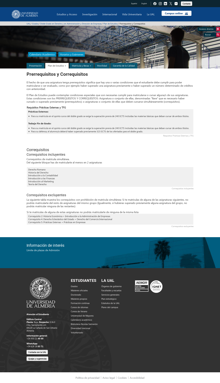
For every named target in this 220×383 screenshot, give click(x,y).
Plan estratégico (108, 298)
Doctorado (76, 294)
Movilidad (102, 65)
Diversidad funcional (80, 328)
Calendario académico (81, 319)
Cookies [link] (122, 377)
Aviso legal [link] (109, 377)
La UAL (151, 14)
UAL (28, 23)
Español (134, 3)
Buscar (212, 35)
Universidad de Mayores (82, 315)
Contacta (186, 3)
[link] (186, 3)
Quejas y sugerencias (37, 358)
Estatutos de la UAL (110, 303)
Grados (35, 23)
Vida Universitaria (132, 14)
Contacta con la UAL (37, 352)
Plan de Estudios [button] (57, 65)
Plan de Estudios (110, 23)
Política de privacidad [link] (88, 377)
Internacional (110, 14)
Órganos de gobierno (111, 286)
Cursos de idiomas (79, 307)
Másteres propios (79, 298)
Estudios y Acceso (67, 14)
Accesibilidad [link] (137, 377)
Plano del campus (109, 307)
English (144, 3)
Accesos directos (209, 29)
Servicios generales (110, 294)
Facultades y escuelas (111, 290)
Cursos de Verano (79, 311)
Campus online (176, 13)
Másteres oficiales (79, 290)
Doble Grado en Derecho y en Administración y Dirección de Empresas (71, 23)
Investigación (89, 14)
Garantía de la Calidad (124, 65)
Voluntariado (77, 332)
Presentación (35, 65)
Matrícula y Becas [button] (81, 65)
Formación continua (80, 303)
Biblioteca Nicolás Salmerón (84, 324)
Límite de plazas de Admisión (43, 250)
